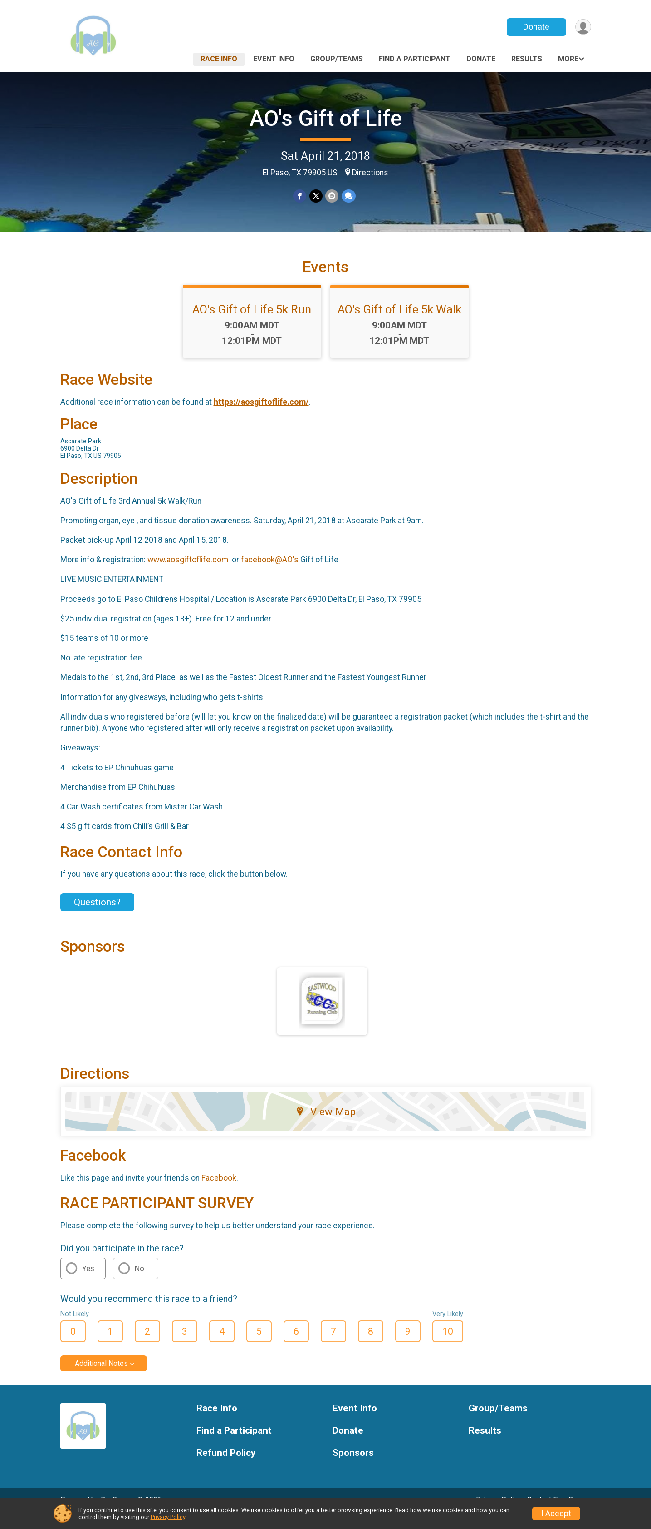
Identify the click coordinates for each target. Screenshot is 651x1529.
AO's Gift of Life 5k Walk (399, 322)
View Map (325, 1124)
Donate (535, 26)
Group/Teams (336, 59)
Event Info (273, 59)
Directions (370, 172)
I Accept (556, 1513)
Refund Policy (225, 1465)
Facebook (218, 1190)
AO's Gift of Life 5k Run (251, 322)
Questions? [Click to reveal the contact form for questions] (97, 914)
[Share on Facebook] (300, 196)
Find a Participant (414, 59)
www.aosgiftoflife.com (187, 572)
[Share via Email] (331, 196)
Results (526, 59)
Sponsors (353, 1465)
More (568, 59)
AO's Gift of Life (326, 118)
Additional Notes (101, 1376)
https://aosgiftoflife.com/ (261, 414)
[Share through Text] (348, 196)
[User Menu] (582, 27)
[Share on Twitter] (316, 196)
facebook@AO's (270, 572)
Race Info (219, 59)
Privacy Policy (168, 1517)
